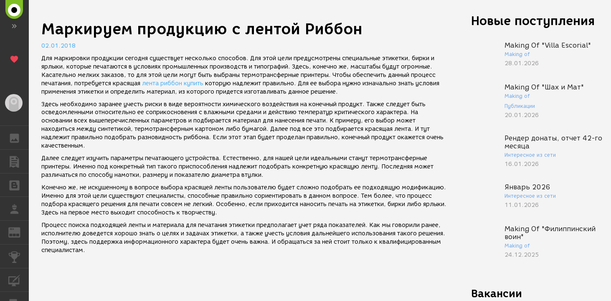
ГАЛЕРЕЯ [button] (18, 137)
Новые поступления (533, 20)
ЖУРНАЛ (18, 231)
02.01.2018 (58, 45)
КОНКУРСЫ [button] (18, 256)
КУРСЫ (18, 279)
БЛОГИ (18, 184)
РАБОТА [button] (18, 208)
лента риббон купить (172, 83)
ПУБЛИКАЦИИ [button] (18, 161)
